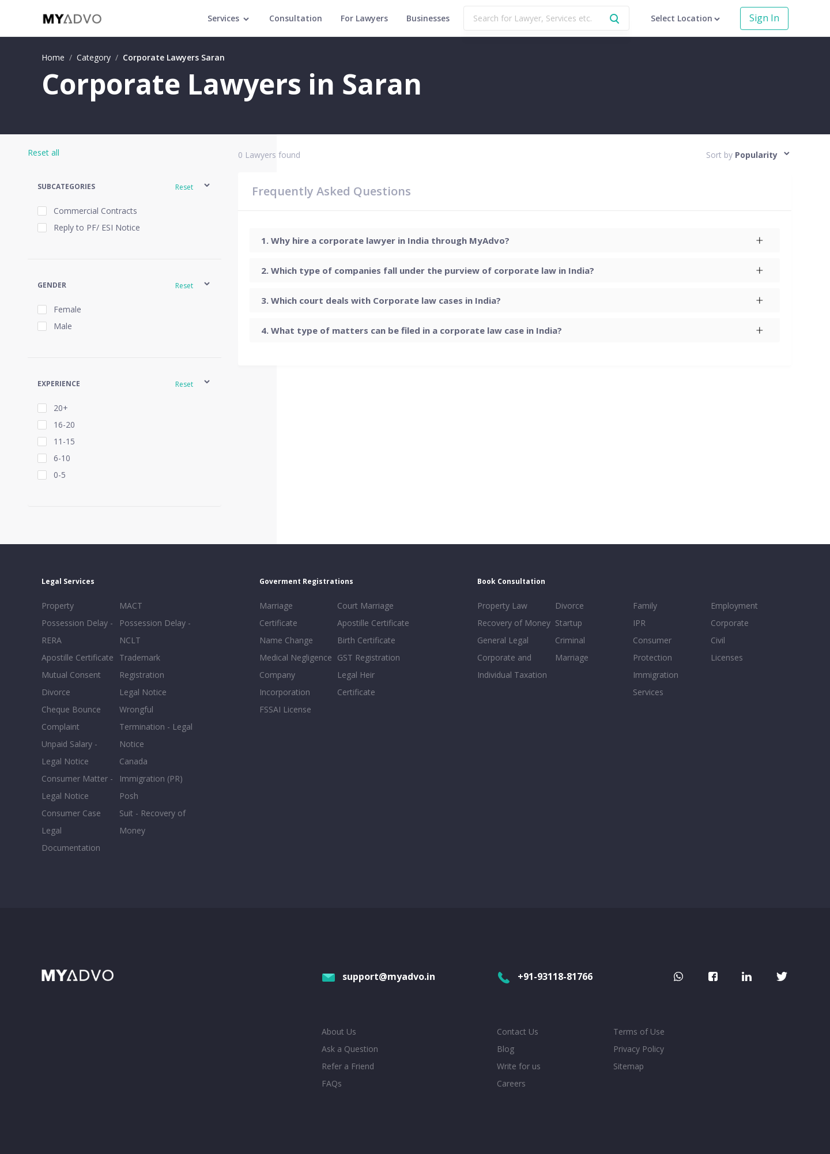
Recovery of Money (513, 622)
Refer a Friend (348, 1066)
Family (645, 605)
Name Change (286, 640)
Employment (734, 605)
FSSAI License (285, 709)
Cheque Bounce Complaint (71, 718)
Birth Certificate (366, 640)
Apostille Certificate (78, 657)
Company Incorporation (284, 683)
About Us (339, 1031)
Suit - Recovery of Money (152, 822)
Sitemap (628, 1066)
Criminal (570, 640)
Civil (718, 640)
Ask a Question (350, 1048)
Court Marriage (365, 605)
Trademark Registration (141, 666)
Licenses (727, 657)
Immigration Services (655, 683)
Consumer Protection (652, 649)
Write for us (519, 1066)
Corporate (730, 622)
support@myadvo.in (378, 976)
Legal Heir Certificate (356, 683)
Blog (505, 1048)
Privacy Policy (638, 1048)
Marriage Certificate (278, 614)
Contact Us (517, 1031)
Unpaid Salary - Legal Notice (69, 752)
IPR (639, 622)
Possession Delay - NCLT (155, 631)
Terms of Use (639, 1031)
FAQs (332, 1083)
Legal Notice (143, 692)
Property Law (502, 605)
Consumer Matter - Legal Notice (77, 787)
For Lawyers (364, 18)
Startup (568, 622)
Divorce (569, 605)
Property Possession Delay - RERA (77, 623)
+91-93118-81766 (545, 976)
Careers (511, 1083)
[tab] (515, 240)
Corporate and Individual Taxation (512, 666)
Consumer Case (71, 813)
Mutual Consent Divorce (71, 683)
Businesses (428, 18)
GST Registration (368, 657)
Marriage (571, 657)
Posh (128, 795)
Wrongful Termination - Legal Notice (156, 726)
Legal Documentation (71, 839)
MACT (130, 605)
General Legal (503, 640)
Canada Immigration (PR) (151, 770)
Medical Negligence (295, 657)
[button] (124, 187)
